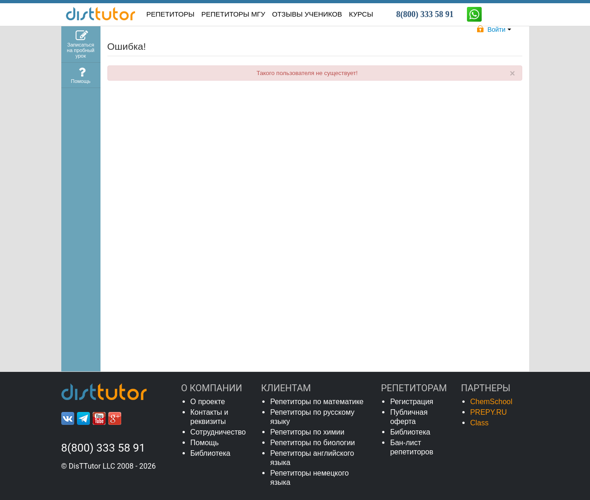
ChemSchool (491, 402)
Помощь (204, 443)
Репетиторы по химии (307, 432)
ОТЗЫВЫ (307, 14)
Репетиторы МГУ (233, 14)
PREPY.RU (488, 412)
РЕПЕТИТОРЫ (171, 14)
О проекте (207, 402)
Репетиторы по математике (317, 402)
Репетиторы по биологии (312, 443)
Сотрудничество (218, 432)
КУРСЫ (361, 14)
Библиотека (210, 453)
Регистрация (411, 402)
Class (479, 423)
